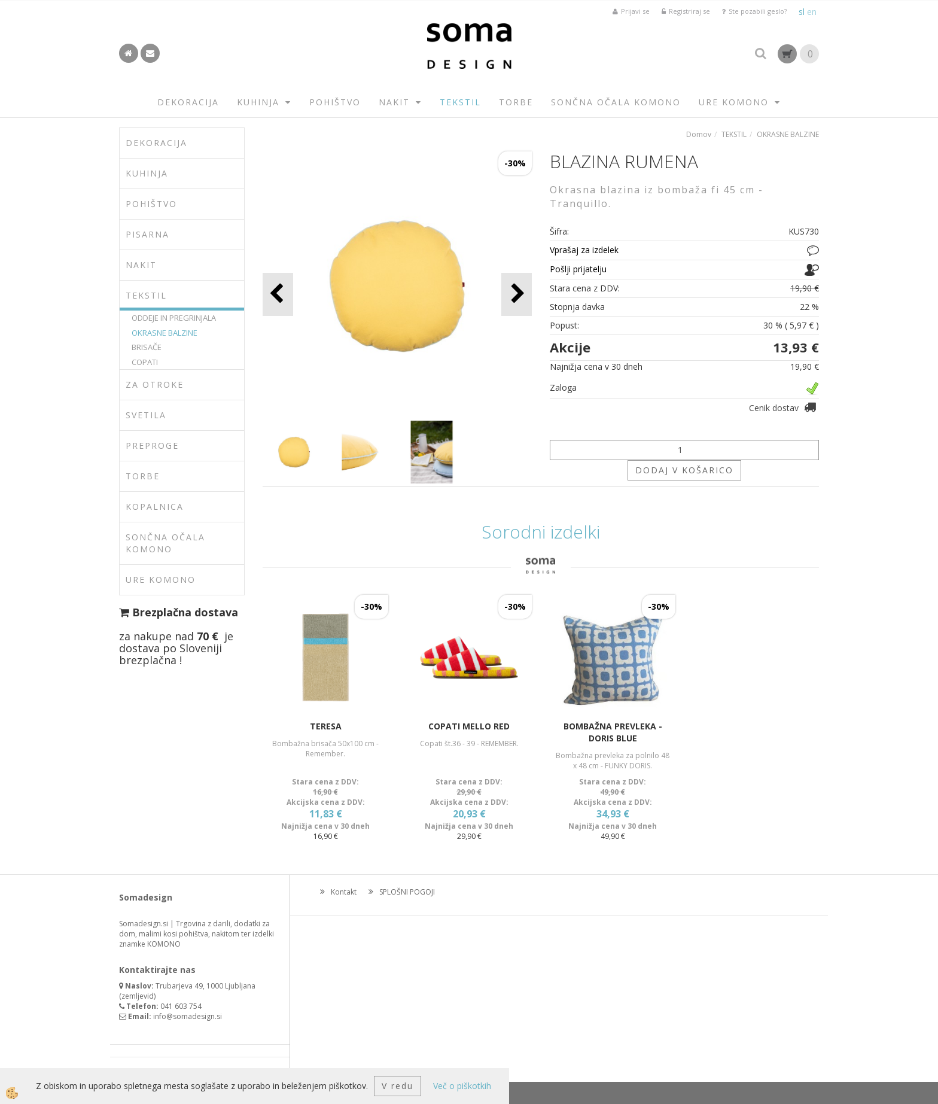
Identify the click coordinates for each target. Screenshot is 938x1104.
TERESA (326, 726)
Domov (698, 134)
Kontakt (344, 892)
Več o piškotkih (462, 1085)
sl (802, 11)
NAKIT (394, 102)
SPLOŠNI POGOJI (407, 892)
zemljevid (137, 996)
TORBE (516, 102)
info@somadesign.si (187, 1016)
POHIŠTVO (335, 102)
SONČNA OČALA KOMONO (616, 102)
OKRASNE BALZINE (164, 332)
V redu (397, 1085)
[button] (516, 294)
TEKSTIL (460, 102)
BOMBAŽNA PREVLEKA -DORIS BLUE (613, 732)
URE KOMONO (734, 102)
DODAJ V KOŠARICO (684, 470)
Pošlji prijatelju (578, 269)
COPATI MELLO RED (469, 726)
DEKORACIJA (188, 102)
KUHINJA (258, 102)
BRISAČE (147, 347)
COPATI (145, 362)
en (812, 11)
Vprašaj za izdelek (584, 250)
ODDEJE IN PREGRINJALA (174, 317)
